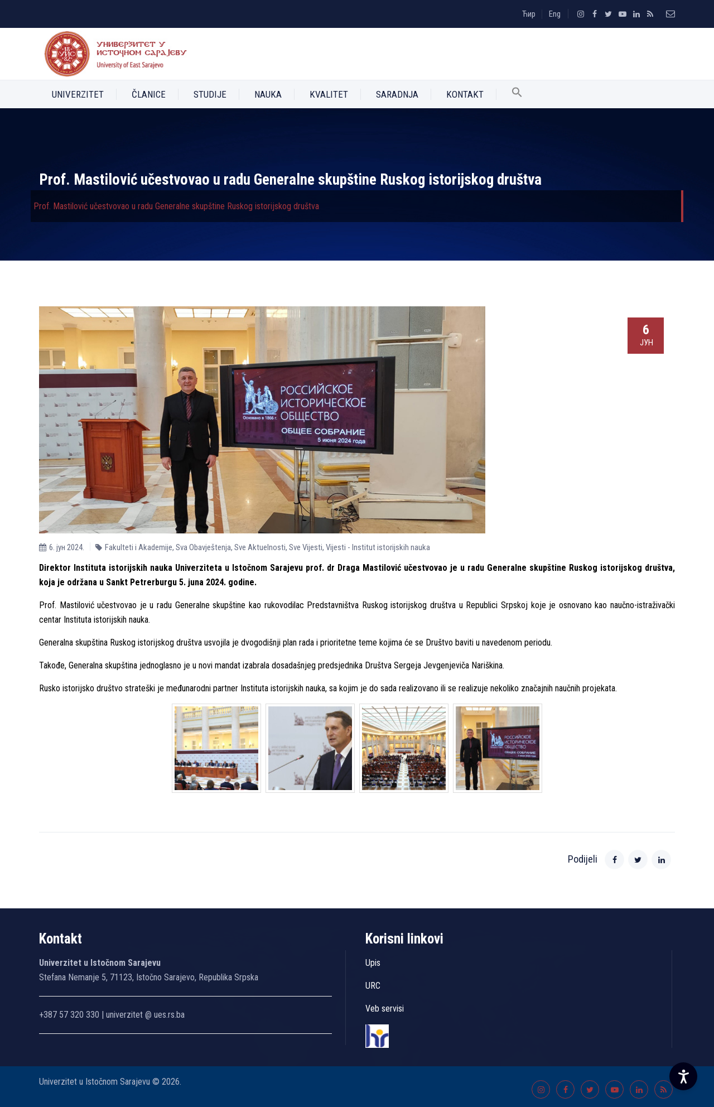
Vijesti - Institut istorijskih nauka (378, 547)
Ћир (529, 14)
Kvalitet (329, 94)
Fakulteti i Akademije (138, 547)
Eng (555, 14)
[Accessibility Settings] (683, 1076)
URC (372, 985)
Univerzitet (78, 94)
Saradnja (397, 94)
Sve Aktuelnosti (260, 547)
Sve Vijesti (305, 547)
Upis (372, 962)
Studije (210, 94)
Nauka (268, 94)
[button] (517, 94)
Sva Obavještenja (203, 547)
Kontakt (465, 94)
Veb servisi (384, 1008)
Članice (149, 94)
